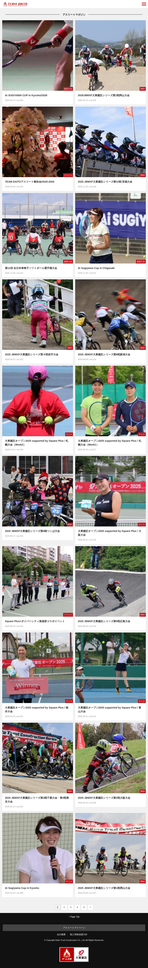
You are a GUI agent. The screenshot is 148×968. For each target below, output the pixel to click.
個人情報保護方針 (78, 934)
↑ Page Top (73, 917)
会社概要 (61, 934)
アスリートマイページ (74, 927)
